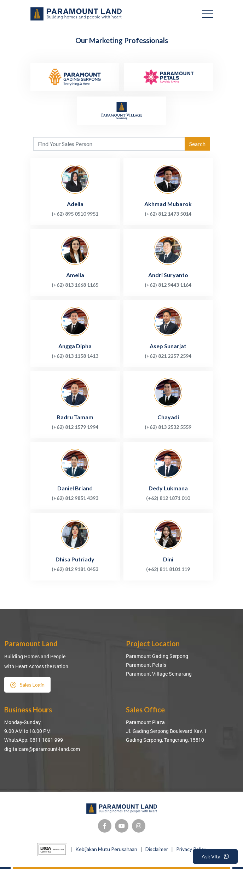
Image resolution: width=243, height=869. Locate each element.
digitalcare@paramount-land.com (42, 749)
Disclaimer (156, 849)
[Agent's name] (109, 144)
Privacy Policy (191, 849)
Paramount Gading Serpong (157, 656)
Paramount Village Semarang (159, 673)
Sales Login (27, 685)
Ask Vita (215, 856)
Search (197, 143)
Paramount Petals (146, 664)
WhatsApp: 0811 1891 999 (33, 739)
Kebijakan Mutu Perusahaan (106, 849)
